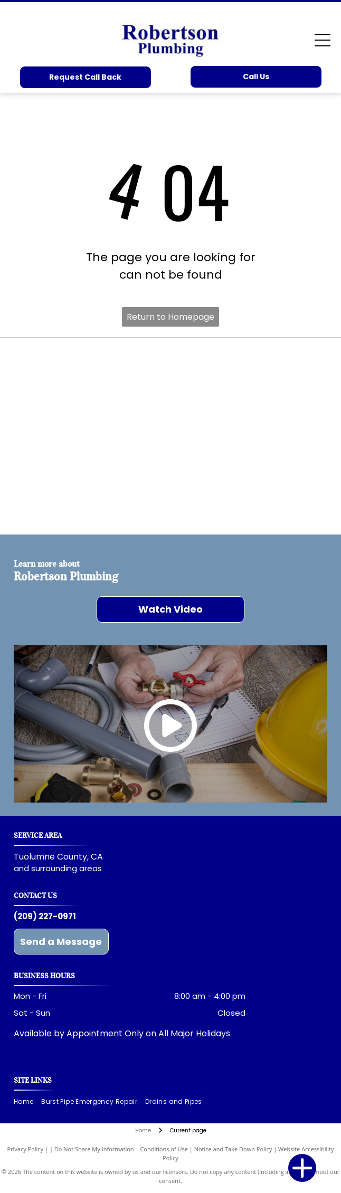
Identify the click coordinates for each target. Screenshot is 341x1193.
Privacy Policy (25, 1149)
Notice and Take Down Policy (233, 1149)
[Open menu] (322, 40)
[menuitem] (27, 1102)
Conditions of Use (164, 1149)
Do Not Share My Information (94, 1149)
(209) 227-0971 (45, 916)
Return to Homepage (170, 317)
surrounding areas (66, 868)
